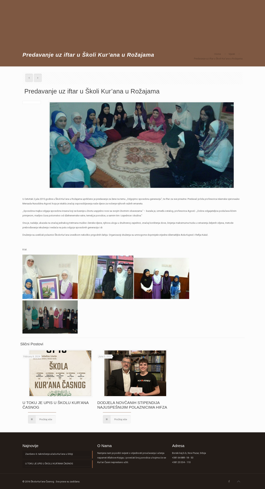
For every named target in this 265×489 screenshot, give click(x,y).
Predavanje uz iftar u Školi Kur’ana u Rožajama (218, 58)
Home (217, 54)
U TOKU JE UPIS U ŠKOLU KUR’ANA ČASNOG (49, 463)
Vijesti (232, 54)
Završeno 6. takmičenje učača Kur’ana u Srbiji (49, 454)
